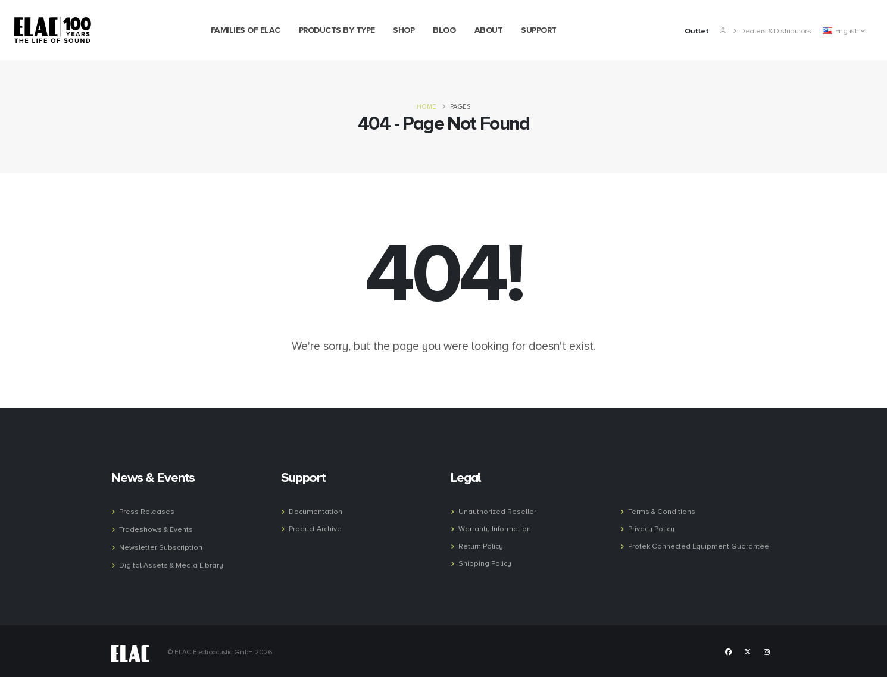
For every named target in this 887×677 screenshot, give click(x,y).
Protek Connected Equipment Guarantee (700, 545)
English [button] (844, 31)
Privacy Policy (652, 528)
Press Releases (147, 511)
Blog (444, 30)
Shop (403, 30)
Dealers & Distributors (772, 31)
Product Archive (316, 528)
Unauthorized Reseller (498, 511)
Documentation (316, 511)
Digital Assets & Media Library (171, 563)
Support (539, 30)
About (488, 30)
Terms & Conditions (662, 511)
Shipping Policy (485, 561)
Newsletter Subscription (161, 546)
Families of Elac (245, 30)
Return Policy (481, 545)
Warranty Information (494, 528)
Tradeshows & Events (156, 529)
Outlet (697, 31)
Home (426, 107)
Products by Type (337, 30)
